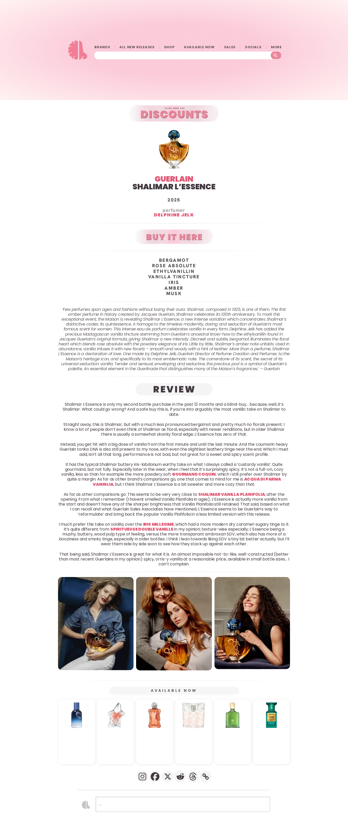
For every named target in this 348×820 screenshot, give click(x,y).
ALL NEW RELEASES (136, 47)
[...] (182, 804)
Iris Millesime (158, 524)
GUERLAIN (174, 179)
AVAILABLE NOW (199, 47)
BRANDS (102, 47)
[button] (96, 623)
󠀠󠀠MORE (276, 47)
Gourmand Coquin (194, 474)
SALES (230, 47)
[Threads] (193, 776)
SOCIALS (253, 47)
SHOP (169, 47)
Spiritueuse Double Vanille (141, 529)
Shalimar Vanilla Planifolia (231, 494)
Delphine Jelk (174, 215)
